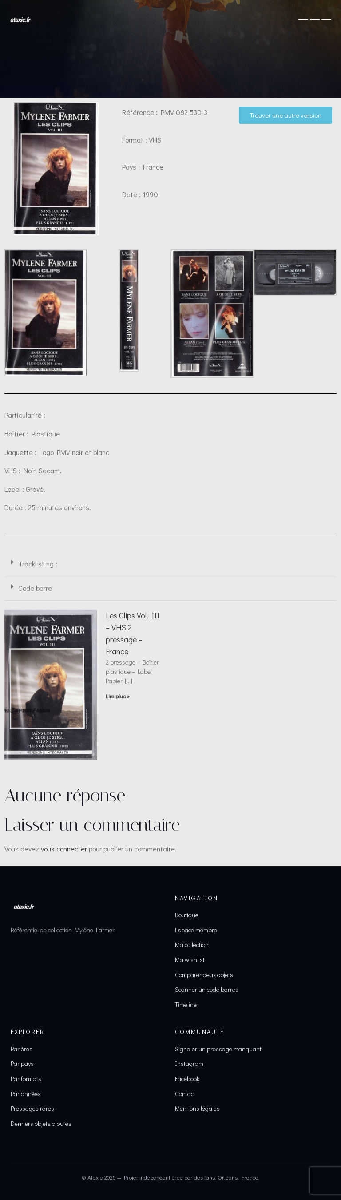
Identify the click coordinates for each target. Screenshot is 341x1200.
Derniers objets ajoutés (41, 1123)
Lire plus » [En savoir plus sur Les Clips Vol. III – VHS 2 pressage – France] (118, 696)
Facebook (187, 1078)
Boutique (186, 915)
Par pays (22, 1063)
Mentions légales (197, 1108)
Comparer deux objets (204, 974)
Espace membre (196, 930)
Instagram (189, 1063)
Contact (185, 1093)
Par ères (21, 1049)
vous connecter (64, 848)
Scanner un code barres (206, 989)
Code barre (35, 588)
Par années (26, 1093)
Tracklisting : (37, 563)
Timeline (186, 1004)
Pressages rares (32, 1108)
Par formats (26, 1078)
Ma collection (192, 944)
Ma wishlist (190, 959)
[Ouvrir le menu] (315, 19)
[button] (170, 564)
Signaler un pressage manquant (218, 1049)
